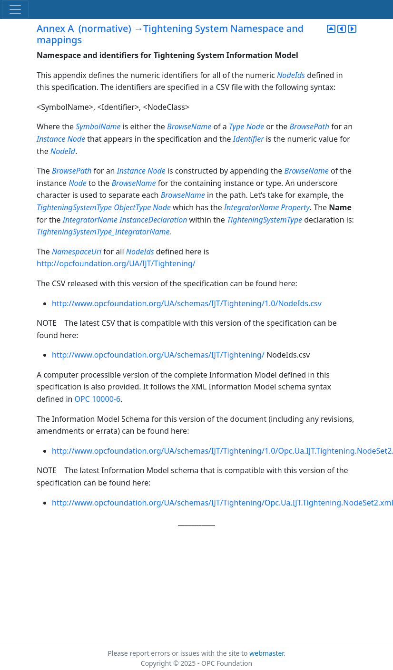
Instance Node (61, 139)
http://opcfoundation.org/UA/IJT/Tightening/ (116, 263)
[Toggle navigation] (15, 9)
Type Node (246, 126)
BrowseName (189, 126)
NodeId (62, 151)
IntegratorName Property (267, 207)
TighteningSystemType (74, 207)
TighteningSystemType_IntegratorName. (104, 231)
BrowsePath (310, 126)
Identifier (248, 139)
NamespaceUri (76, 251)
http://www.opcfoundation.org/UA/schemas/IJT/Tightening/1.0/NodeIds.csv (187, 303)
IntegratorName (90, 219)
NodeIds (291, 75)
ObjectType (132, 207)
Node (78, 183)
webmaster (266, 653)
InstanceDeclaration (153, 219)
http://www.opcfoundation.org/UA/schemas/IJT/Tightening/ (159, 355)
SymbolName (98, 126)
